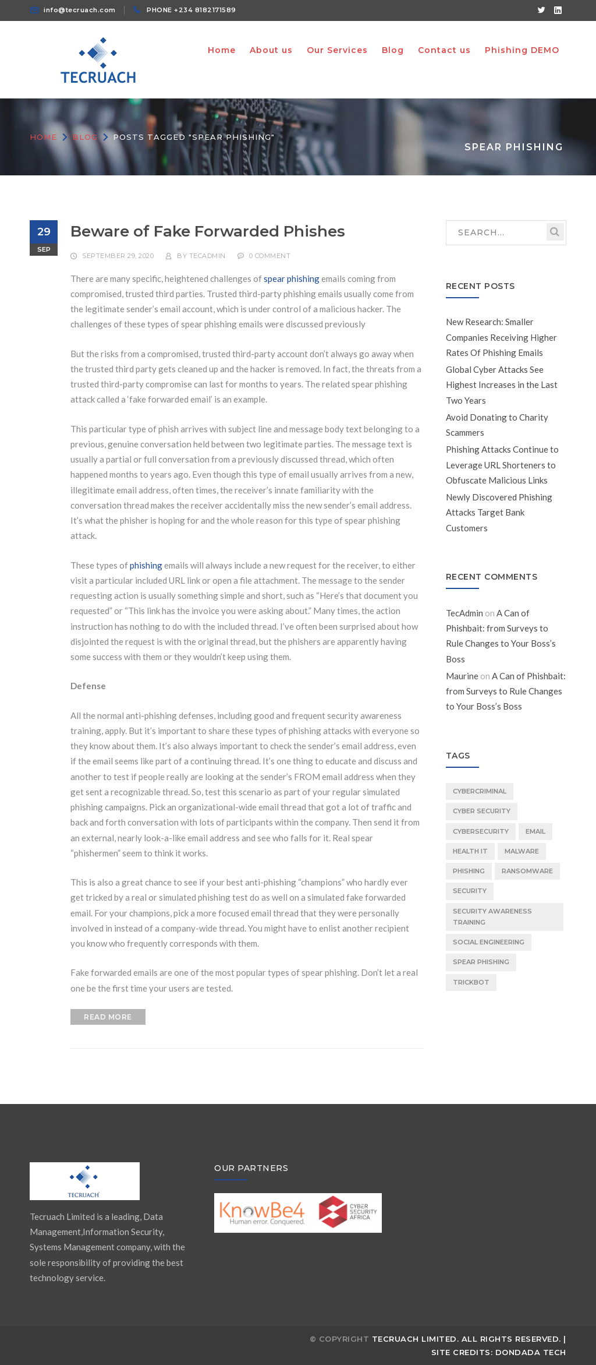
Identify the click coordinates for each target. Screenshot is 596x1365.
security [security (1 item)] (470, 891)
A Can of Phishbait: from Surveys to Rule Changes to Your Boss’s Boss (506, 692)
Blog (85, 137)
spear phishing (292, 278)
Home (43, 137)
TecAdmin (207, 256)
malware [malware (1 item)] (522, 852)
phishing (146, 565)
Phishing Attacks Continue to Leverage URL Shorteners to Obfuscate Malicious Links (502, 465)
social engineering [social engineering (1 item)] (488, 943)
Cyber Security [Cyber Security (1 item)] (481, 811)
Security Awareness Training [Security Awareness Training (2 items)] (492, 917)
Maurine (462, 676)
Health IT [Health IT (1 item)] (470, 852)
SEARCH (555, 232)
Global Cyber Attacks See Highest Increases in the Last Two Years (502, 385)
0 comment (270, 256)
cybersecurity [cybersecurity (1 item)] (481, 831)
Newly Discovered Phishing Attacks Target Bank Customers (499, 513)
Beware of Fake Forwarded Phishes (207, 232)
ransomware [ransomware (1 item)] (527, 871)
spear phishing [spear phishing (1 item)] (481, 962)
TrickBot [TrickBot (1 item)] (471, 983)
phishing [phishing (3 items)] (469, 871)
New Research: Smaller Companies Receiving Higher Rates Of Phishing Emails (501, 337)
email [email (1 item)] (535, 831)
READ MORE (108, 1017)
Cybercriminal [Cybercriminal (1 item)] (479, 792)
